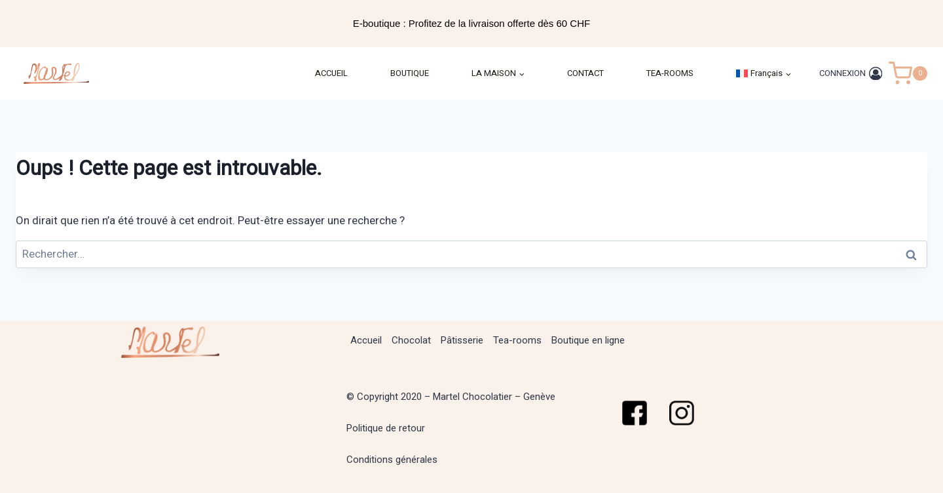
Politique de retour (385, 428)
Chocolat (411, 340)
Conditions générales (391, 459)
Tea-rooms (517, 340)
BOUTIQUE (409, 73)
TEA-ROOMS (669, 73)
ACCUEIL (331, 73)
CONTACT (585, 73)
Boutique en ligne (588, 340)
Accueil (366, 340)
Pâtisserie (462, 340)
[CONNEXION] (850, 73)
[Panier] (908, 73)
